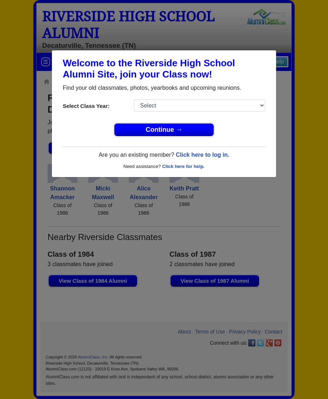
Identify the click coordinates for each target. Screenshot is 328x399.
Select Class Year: (86, 106)
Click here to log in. (202, 155)
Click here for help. (183, 166)
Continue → (164, 129)
